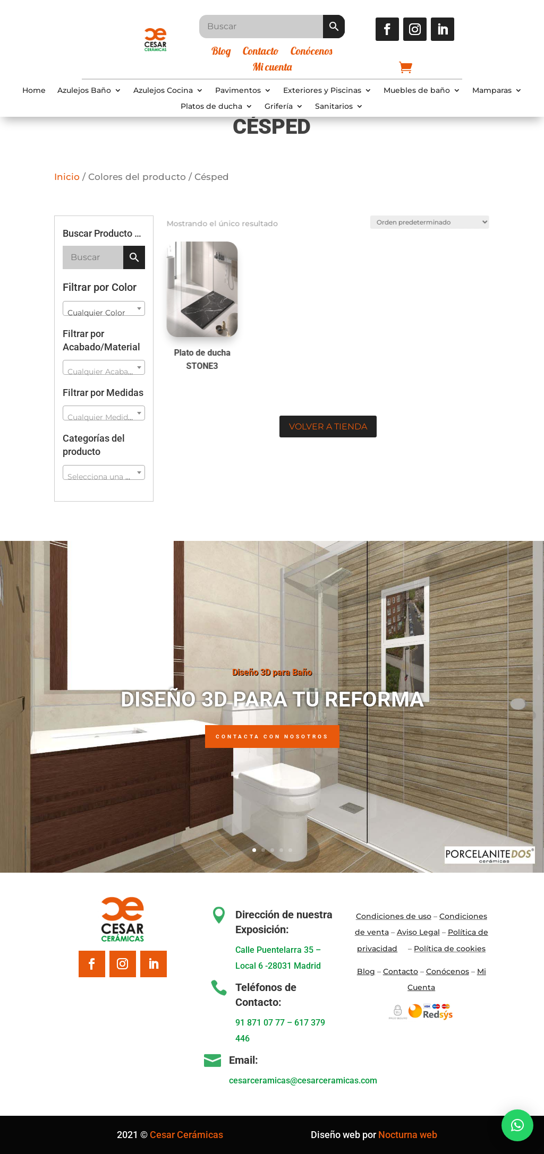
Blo (366, 971)
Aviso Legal (418, 932)
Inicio (67, 176)
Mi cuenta (272, 68)
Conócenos (311, 52)
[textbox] (103, 371)
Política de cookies (450, 948)
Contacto (261, 52)
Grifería (279, 106)
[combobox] (103, 308)
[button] (517, 1125)
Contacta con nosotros (272, 740)
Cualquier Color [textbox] (96, 312)
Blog (221, 52)
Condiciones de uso (393, 916)
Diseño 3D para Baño (272, 676)
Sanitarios (334, 106)
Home (34, 91)
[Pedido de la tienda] (425, 220)
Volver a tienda (328, 426)
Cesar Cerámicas (186, 1134)
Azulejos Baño (84, 91)
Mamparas (492, 91)
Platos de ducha (211, 106)
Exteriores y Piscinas (322, 91)
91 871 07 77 (260, 1023)
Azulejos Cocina (163, 91)
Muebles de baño (417, 91)
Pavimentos (238, 91)
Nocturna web (407, 1134)
